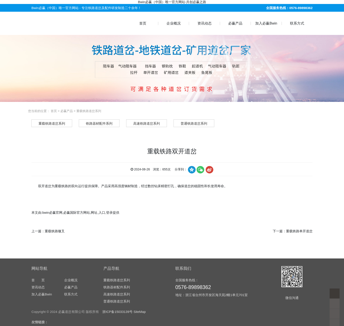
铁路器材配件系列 (116, 317)
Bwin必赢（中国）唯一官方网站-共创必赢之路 (172, 2)
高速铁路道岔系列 (116, 324)
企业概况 (173, 23)
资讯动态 (204, 23)
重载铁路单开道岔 (299, 231)
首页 (142, 23)
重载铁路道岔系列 (88, 111)
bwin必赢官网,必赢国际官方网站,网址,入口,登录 (77, 212)
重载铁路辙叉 (55, 231)
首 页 (38, 310)
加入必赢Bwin (266, 23)
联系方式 (297, 23)
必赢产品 (235, 23)
